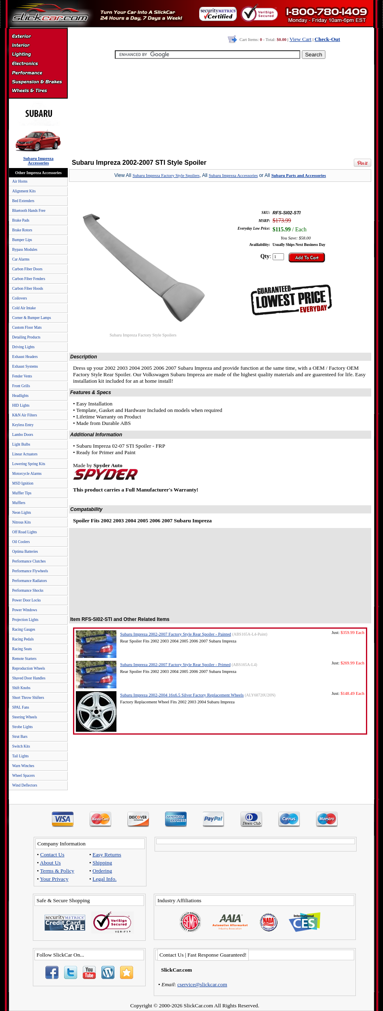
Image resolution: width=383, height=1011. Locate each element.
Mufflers (18, 503)
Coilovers (19, 298)
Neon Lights (21, 513)
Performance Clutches (29, 561)
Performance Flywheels (30, 571)
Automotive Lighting (38, 55)
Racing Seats (22, 649)
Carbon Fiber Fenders (28, 279)
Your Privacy (54, 879)
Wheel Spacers (23, 776)
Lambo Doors (22, 435)
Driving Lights (23, 347)
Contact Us (52, 854)
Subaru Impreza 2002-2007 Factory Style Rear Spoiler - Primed (175, 664)
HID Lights (21, 405)
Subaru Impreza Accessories (233, 175)
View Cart (300, 39)
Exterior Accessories (38, 37)
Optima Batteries (25, 552)
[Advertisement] (218, 109)
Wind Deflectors (24, 785)
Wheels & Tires (38, 90)
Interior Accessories (38, 46)
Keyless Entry (23, 425)
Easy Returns (107, 854)
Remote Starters (24, 659)
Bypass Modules (24, 250)
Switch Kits (21, 746)
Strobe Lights (22, 727)
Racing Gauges (23, 629)
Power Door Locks (26, 600)
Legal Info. (104, 879)
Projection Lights (25, 620)
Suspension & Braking (38, 82)
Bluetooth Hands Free (28, 211)
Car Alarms (21, 259)
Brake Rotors (22, 230)
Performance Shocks (27, 590)
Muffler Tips (21, 493)
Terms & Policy (57, 871)
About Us (50, 863)
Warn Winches (23, 766)
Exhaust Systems (25, 366)
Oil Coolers (21, 542)
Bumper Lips (22, 240)
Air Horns (20, 181)
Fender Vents (22, 376)
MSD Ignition (22, 483)
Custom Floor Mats (27, 328)
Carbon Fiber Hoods (27, 289)
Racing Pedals (23, 639)
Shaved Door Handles (28, 678)
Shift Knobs (21, 688)
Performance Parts (38, 73)
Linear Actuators (24, 454)
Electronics (38, 64)
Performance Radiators (29, 581)
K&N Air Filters (24, 415)
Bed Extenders (23, 201)
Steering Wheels (24, 717)
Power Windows (24, 610)
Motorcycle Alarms (26, 474)
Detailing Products (26, 337)
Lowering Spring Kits (28, 464)
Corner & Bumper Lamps (31, 318)
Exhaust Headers (25, 357)
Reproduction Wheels (28, 668)
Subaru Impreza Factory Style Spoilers (166, 175)
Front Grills (21, 386)
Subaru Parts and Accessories (298, 175)
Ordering (102, 871)
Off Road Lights (24, 532)
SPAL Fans (20, 707)
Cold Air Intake (24, 308)
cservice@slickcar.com (202, 984)
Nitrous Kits (21, 522)
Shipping (102, 863)
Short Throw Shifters (28, 698)
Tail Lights (20, 756)
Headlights (20, 396)
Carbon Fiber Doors (27, 269)
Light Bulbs (21, 444)
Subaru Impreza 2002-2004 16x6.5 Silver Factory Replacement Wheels (182, 695)
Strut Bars (20, 737)
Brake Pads (20, 220)
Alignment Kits (24, 191)
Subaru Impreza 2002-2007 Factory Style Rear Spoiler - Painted (175, 634)
